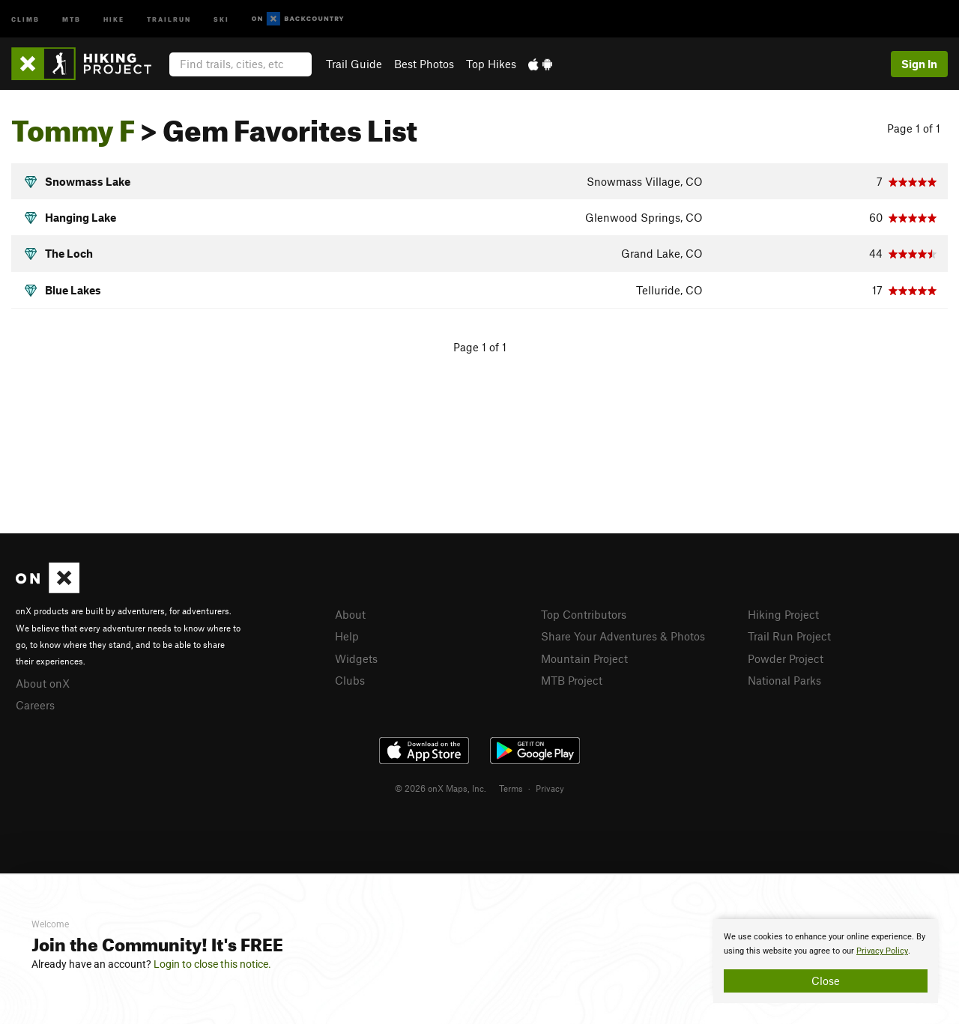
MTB (71, 18)
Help (347, 636)
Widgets (356, 658)
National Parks (784, 680)
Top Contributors (583, 614)
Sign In (919, 63)
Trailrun (169, 18)
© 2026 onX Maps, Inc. (440, 788)
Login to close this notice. (212, 964)
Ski (221, 18)
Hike (113, 18)
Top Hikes (491, 63)
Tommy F (73, 125)
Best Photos (424, 63)
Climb (25, 18)
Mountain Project (584, 658)
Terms (511, 788)
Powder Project (785, 658)
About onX (43, 683)
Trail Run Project (789, 636)
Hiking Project (783, 614)
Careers (35, 705)
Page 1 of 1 (913, 128)
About (350, 614)
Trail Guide (354, 63)
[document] (826, 961)
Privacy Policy (882, 951)
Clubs (350, 680)
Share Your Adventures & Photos (623, 636)
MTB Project (571, 680)
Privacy (550, 788)
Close (825, 980)
